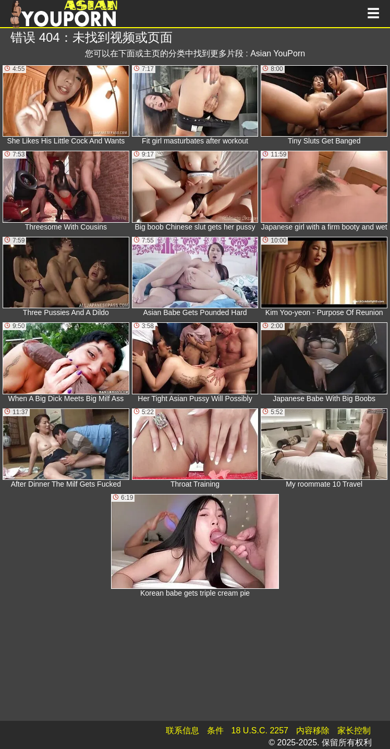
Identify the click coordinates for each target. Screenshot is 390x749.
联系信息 (182, 730)
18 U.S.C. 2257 (259, 730)
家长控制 (354, 730)
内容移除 (313, 730)
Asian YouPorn (277, 53)
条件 (215, 730)
